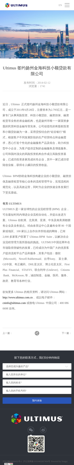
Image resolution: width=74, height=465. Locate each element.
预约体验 (37, 400)
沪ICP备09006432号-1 (12, 461)
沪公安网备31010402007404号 (36, 461)
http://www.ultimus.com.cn (18, 297)
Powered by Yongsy (59, 461)
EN (60, 5)
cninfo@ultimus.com (14, 302)
